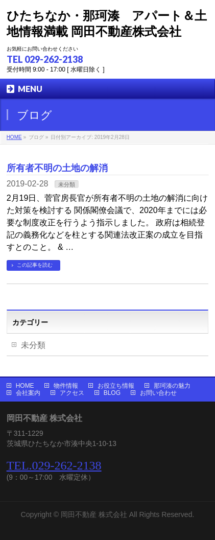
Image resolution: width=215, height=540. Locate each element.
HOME (25, 385)
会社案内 (28, 392)
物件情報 (66, 385)
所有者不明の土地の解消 (57, 167)
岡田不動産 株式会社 (94, 514)
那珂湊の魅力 (172, 385)
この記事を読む (35, 265)
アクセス (72, 392)
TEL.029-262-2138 (54, 465)
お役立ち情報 (116, 385)
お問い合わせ (158, 392)
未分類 (66, 184)
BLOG (112, 392)
